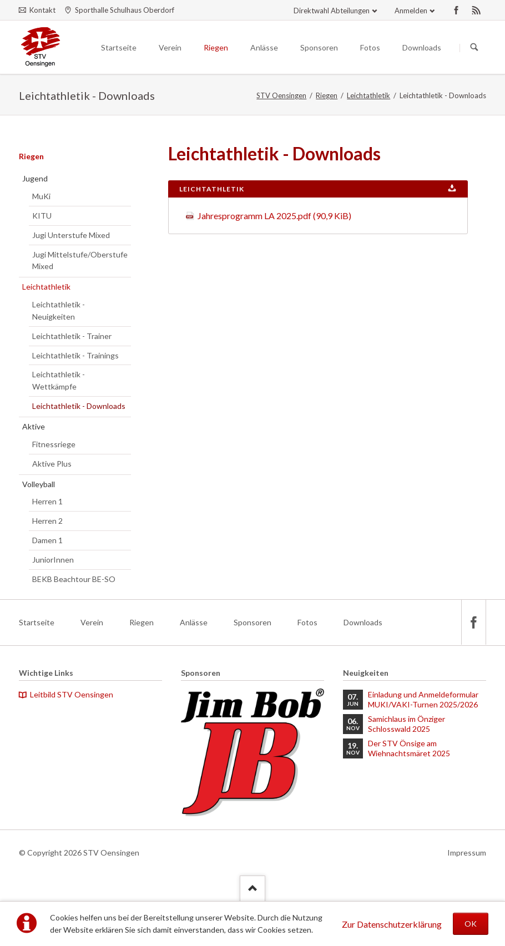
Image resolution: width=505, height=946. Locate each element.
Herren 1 (47, 501)
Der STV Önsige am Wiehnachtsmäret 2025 (409, 748)
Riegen (326, 95)
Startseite (36, 622)
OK (470, 923)
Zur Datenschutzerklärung (392, 924)
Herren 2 (47, 520)
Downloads (363, 622)
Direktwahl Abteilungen (332, 10)
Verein (91, 622)
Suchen (474, 48)
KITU (42, 215)
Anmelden (411, 10)
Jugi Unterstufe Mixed (71, 235)
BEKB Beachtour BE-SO (73, 579)
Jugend (35, 178)
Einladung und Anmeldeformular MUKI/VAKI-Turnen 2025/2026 (423, 699)
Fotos (307, 622)
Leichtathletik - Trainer (72, 336)
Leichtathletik (368, 95)
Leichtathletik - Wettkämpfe (58, 380)
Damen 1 (47, 540)
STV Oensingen (281, 95)
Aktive (33, 426)
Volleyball (38, 484)
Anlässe (194, 622)
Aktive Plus (52, 463)
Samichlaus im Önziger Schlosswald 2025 (406, 723)
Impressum (466, 852)
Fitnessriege (53, 444)
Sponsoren (252, 622)
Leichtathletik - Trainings (75, 355)
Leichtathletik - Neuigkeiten (58, 310)
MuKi (41, 196)
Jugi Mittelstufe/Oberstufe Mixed (80, 260)
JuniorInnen (53, 559)
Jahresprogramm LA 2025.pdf (274, 215)
